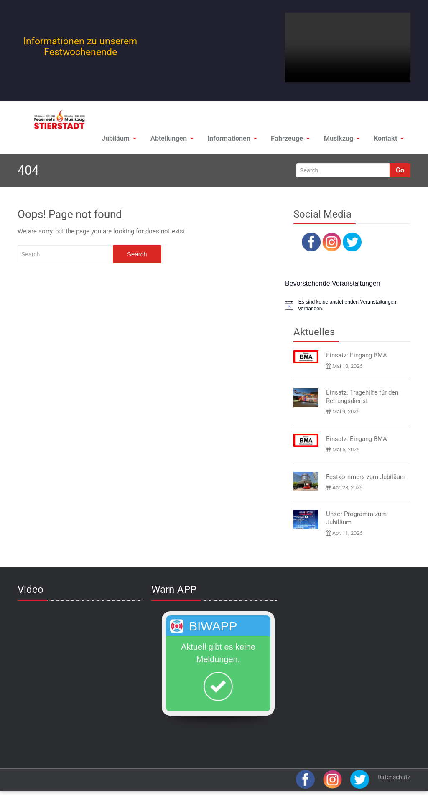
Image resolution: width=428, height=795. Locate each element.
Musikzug (337, 140)
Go (400, 173)
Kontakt (387, 140)
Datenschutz (393, 780)
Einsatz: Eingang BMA (356, 358)
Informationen (223, 140)
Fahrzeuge (284, 140)
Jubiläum (106, 140)
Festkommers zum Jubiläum (365, 480)
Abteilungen (161, 140)
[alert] (347, 308)
